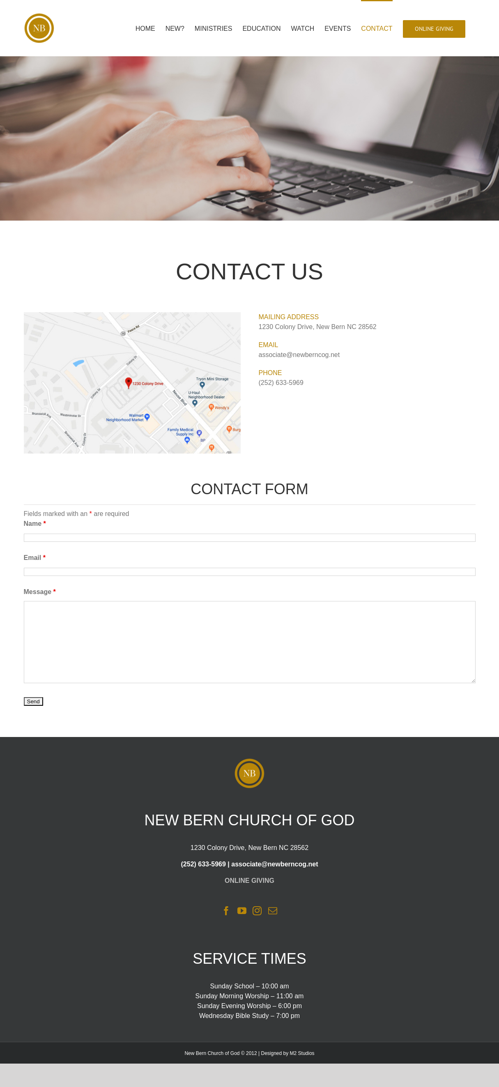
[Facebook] (226, 910)
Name (35, 523)
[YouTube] (241, 910)
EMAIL (268, 344)
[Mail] (272, 910)
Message (40, 591)
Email (35, 557)
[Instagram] (257, 910)
